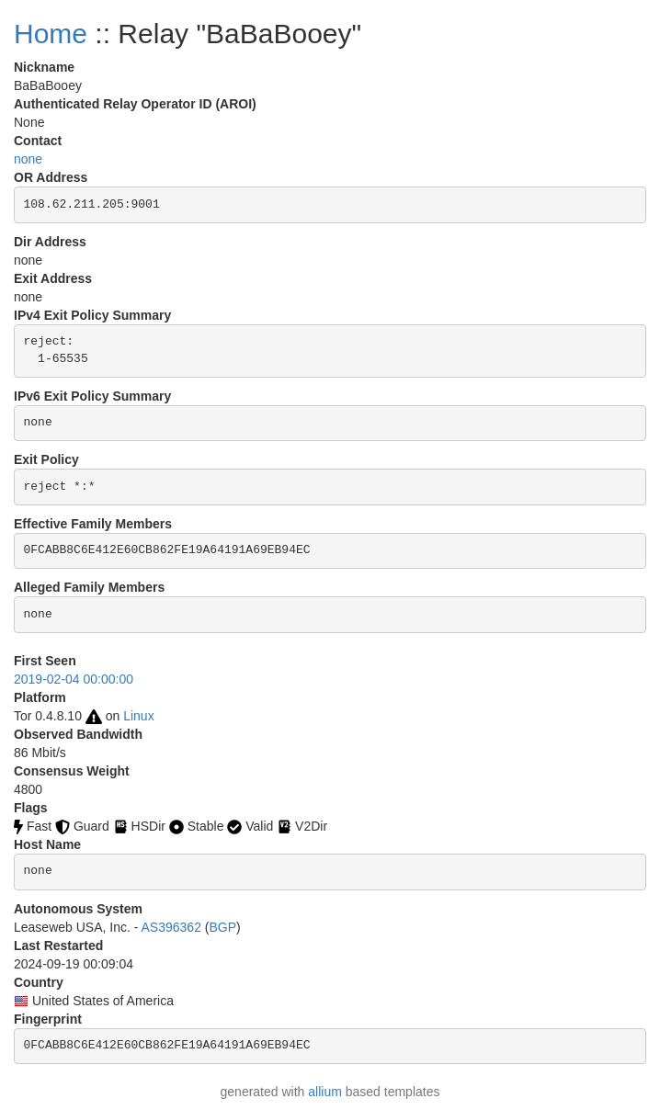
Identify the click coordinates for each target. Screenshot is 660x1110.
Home (50, 33)
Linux (138, 715)
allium (325, 1091)
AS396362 (171, 927)
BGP (223, 927)
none (28, 159)
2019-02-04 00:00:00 (73, 679)
